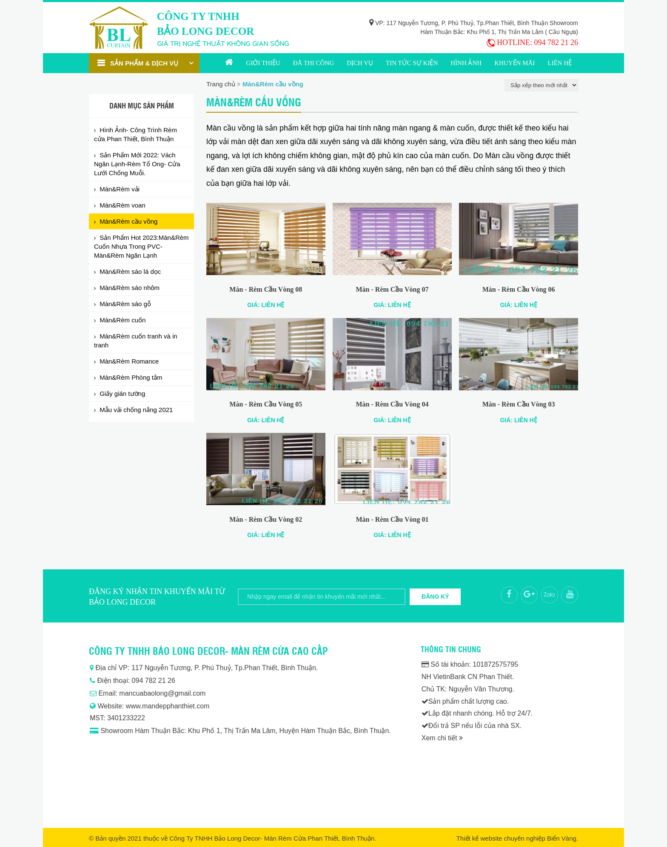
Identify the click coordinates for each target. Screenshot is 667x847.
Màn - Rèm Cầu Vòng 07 (392, 289)
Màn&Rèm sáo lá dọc (129, 271)
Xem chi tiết (442, 738)
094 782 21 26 (556, 42)
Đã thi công (313, 63)
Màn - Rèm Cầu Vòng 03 (518, 404)
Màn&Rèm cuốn (121, 320)
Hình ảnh (466, 63)
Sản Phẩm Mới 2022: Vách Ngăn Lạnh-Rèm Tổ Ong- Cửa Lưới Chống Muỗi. (137, 163)
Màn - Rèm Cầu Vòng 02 (265, 519)
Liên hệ (559, 63)
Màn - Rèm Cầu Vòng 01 (392, 519)
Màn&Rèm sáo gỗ (124, 303)
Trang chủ (229, 63)
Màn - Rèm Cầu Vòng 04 (392, 404)
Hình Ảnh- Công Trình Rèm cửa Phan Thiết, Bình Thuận (135, 134)
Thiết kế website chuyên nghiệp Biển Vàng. (517, 838)
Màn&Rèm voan (121, 205)
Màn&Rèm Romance (128, 361)
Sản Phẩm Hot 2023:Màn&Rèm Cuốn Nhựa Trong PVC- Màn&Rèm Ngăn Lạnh (141, 246)
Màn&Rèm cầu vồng (127, 221)
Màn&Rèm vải (119, 189)
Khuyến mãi (514, 63)
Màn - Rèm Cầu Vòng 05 (265, 404)
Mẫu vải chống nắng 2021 (135, 409)
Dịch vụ (360, 63)
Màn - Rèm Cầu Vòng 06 (518, 289)
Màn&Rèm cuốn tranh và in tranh (135, 341)
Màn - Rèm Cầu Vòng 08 (265, 289)
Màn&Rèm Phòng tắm (130, 377)
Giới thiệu (263, 63)
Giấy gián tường (121, 393)
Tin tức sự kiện (412, 63)
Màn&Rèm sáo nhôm (129, 287)
